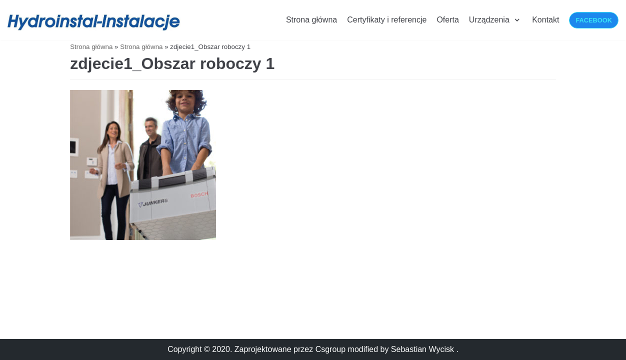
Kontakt (545, 20)
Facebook (594, 20)
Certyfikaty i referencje (386, 20)
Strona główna (311, 20)
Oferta (447, 20)
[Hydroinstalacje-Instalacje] (95, 22)
